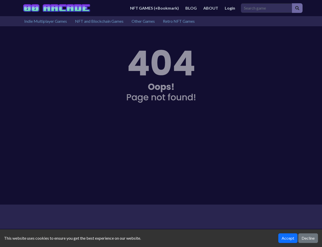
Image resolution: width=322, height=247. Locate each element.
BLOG (191, 8)
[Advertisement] (161, 161)
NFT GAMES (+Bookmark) (154, 8)
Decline (308, 238)
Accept (288, 238)
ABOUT (210, 8)
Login (230, 8)
